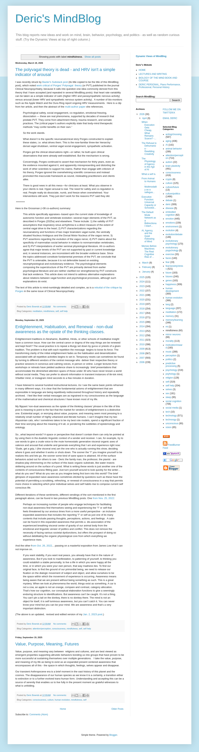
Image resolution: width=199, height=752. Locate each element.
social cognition (173, 401)
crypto (169, 179)
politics (169, 359)
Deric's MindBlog (58, 18)
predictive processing (171, 364)
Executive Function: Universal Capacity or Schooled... (149, 202)
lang (168, 304)
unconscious (172, 423)
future (169, 272)
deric (168, 204)
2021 (142, 295)
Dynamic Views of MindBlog (151, 56)
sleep (168, 397)
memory (170, 316)
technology (171, 415)
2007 (142, 357)
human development (172, 289)
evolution (170, 230)
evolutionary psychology (172, 242)
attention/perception (42, 628)
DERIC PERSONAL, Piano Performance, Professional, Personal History (160, 86)
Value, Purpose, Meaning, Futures (47, 644)
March (145, 262)
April (144, 118)
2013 (142, 331)
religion (169, 377)
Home (63, 709)
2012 (142, 335)
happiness (171, 284)
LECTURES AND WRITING (153, 74)
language (170, 308)
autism (169, 162)
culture (50, 700)
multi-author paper (75, 106)
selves (169, 389)
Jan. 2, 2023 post (92, 614)
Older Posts (117, 709)
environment (172, 226)
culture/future (172, 187)
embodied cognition (171, 213)
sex (167, 393)
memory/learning (174, 320)
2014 (142, 326)
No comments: (60, 306)
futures (169, 276)
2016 (142, 317)
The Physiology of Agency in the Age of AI (149, 164)
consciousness (59, 628)
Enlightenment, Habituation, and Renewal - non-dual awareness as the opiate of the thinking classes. (64, 329)
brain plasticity (173, 166)
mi (167, 326)
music (169, 351)
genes (169, 280)
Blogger (113, 735)
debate (169, 200)
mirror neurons (173, 334)
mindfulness (49, 311)
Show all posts (93, 56)
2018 (142, 308)
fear (168, 262)
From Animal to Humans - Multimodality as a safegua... (149, 185)
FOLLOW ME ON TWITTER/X (172, 111)
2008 (142, 353)
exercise (170, 254)
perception (171, 355)
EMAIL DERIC (170, 118)
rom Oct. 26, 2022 (42, 545)
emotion (170, 218)
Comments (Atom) (38, 714)
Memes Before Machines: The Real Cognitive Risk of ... (149, 252)
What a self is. (149, 174)
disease (170, 208)
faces (168, 258)
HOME (142, 70)
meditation (37, 311)
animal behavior (174, 148)
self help (64, 311)
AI (167, 145)
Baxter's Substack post (55, 82)
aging (168, 141)
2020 (142, 299)
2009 (142, 348)
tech (168, 411)
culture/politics (173, 193)
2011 (142, 339)
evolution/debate (174, 234)
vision (169, 427)
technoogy (171, 419)
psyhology (171, 374)
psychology (171, 370)
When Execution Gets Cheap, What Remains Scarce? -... (149, 130)
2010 (142, 344)
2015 (142, 322)
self (57, 311)
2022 (142, 290)
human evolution (62, 700)
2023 (142, 286)
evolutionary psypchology (172, 249)
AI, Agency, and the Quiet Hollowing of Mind (148, 236)
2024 (142, 281)
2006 (142, 362)
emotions (170, 222)
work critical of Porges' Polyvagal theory (59, 85)
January (146, 271)
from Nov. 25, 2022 (103, 498)
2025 (142, 277)
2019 (142, 304)
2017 (142, 313)
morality (170, 341)
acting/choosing (174, 134)
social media (172, 407)
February (147, 267)
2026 (142, 114)
